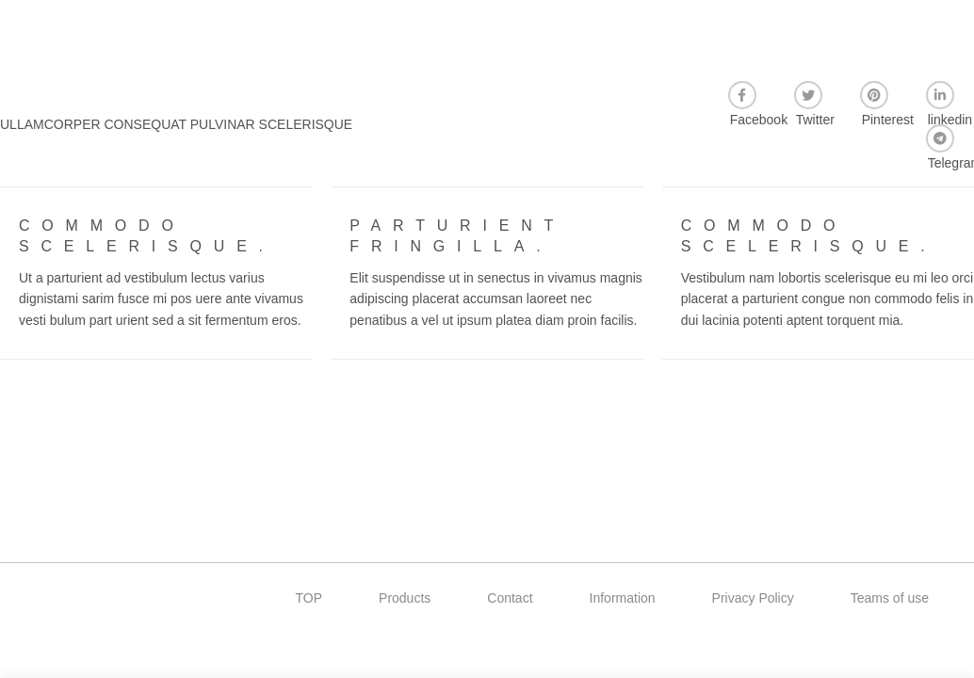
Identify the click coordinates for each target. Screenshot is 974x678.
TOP (309, 597)
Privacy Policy (753, 597)
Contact (509, 597)
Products (404, 597)
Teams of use (890, 597)
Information (623, 597)
